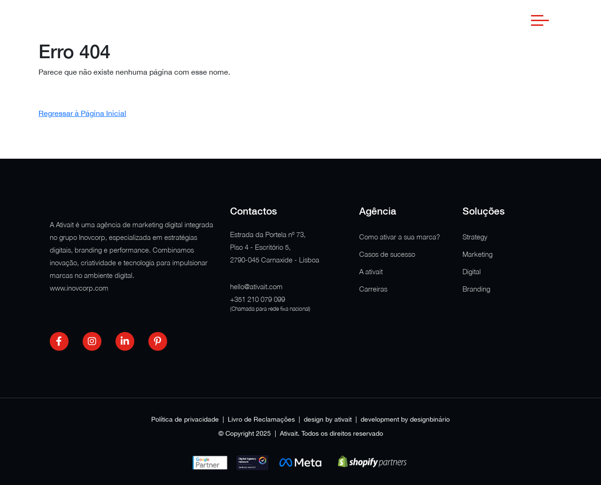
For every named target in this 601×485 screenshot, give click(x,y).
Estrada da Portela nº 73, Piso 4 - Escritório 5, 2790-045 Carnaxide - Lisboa (274, 247)
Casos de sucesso (387, 254)
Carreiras (373, 289)
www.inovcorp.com (79, 288)
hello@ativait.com (256, 286)
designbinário (430, 419)
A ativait (371, 271)
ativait (343, 419)
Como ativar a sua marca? (399, 236)
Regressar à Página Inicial (82, 113)
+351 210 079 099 (257, 299)
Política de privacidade (185, 419)
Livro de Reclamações (261, 419)
